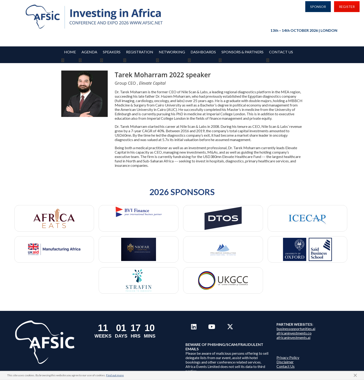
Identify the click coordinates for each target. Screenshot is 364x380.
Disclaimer (285, 356)
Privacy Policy (287, 352)
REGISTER (347, 7)
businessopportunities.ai (295, 323)
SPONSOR (318, 7)
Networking (172, 52)
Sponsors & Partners (242, 52)
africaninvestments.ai (293, 332)
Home (70, 52)
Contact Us (281, 52)
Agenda (89, 52)
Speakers (111, 52)
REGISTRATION (139, 52)
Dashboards (203, 52)
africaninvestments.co (294, 327)
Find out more (115, 375)
